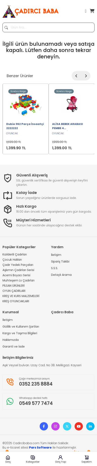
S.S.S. (54, 268)
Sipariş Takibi (60, 261)
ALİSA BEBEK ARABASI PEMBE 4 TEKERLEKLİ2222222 (67, 126)
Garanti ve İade (13, 346)
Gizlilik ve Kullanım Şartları (20, 326)
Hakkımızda (10, 340)
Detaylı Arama (61, 275)
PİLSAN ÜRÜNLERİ (13, 286)
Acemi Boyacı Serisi (16, 275)
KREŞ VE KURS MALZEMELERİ (20, 296)
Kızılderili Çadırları (14, 254)
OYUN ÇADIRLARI (13, 291)
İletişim (56, 255)
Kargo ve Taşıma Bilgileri (19, 333)
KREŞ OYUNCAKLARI (15, 301)
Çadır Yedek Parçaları (17, 265)
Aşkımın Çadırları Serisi (18, 270)
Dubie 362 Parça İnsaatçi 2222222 (25, 126)
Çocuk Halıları (12, 260)
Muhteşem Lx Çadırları (18, 280)
